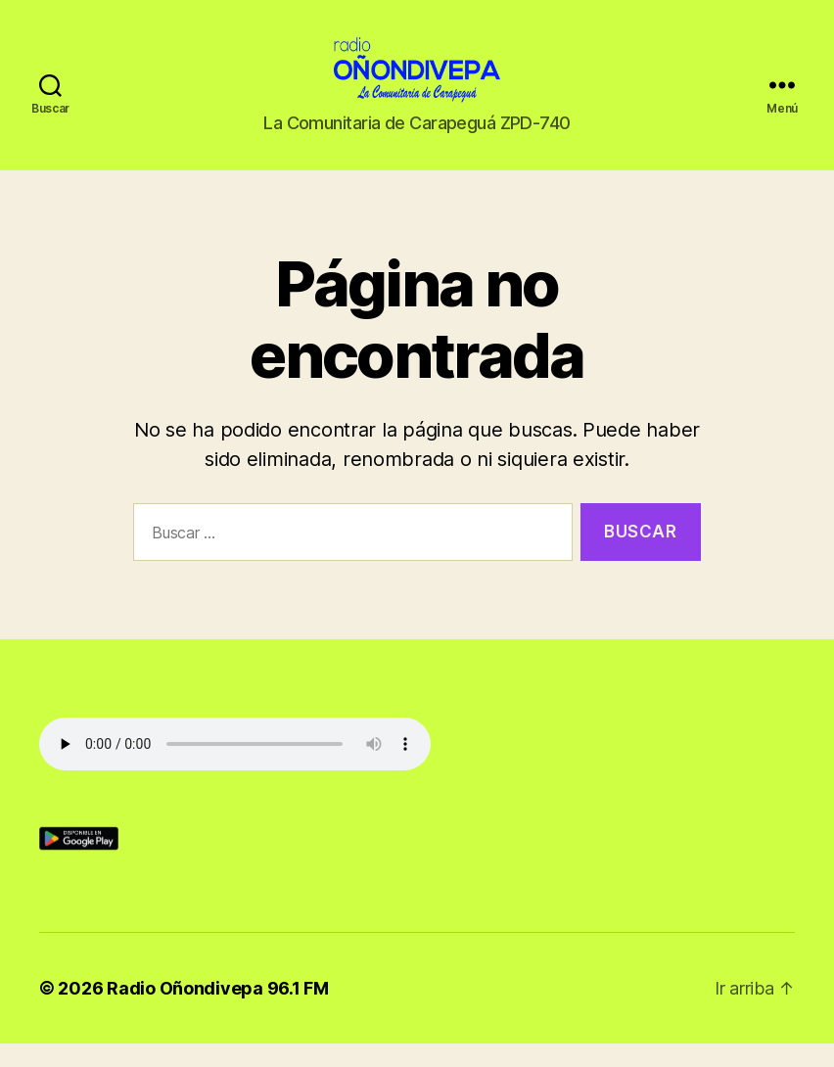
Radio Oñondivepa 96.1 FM (218, 1011)
